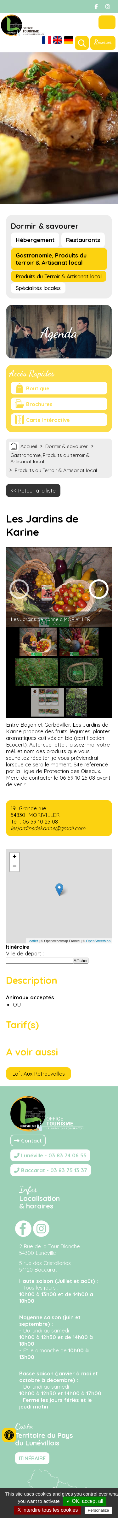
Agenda (59, 333)
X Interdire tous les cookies (47, 1510)
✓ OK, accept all (84, 1501)
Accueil (28, 446)
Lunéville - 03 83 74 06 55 (50, 1155)
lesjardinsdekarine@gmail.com (48, 828)
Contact (28, 1140)
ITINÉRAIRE (32, 1458)
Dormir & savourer (66, 446)
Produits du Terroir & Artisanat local (59, 276)
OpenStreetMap (98, 941)
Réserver (103, 41)
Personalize (98, 1510)
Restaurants (83, 240)
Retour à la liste (37, 490)
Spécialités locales (38, 288)
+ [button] (15, 857)
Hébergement (35, 240)
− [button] (15, 866)
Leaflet (32, 941)
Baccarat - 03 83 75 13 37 (50, 1170)
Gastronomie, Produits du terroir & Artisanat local (51, 259)
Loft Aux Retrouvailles (38, 1073)
